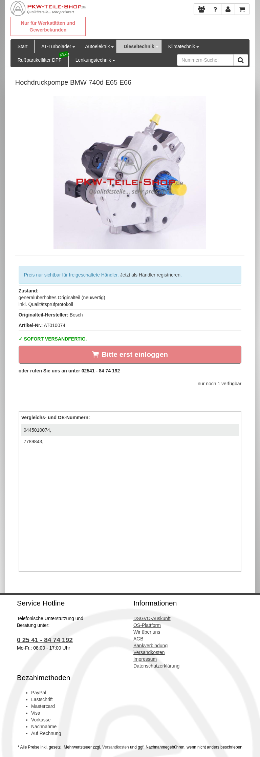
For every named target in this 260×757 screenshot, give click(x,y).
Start (23, 46)
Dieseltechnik (139, 46)
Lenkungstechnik (93, 60)
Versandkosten (115, 747)
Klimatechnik (181, 46)
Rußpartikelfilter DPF (40, 60)
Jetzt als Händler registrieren (150, 275)
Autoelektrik (97, 46)
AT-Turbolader (56, 46)
